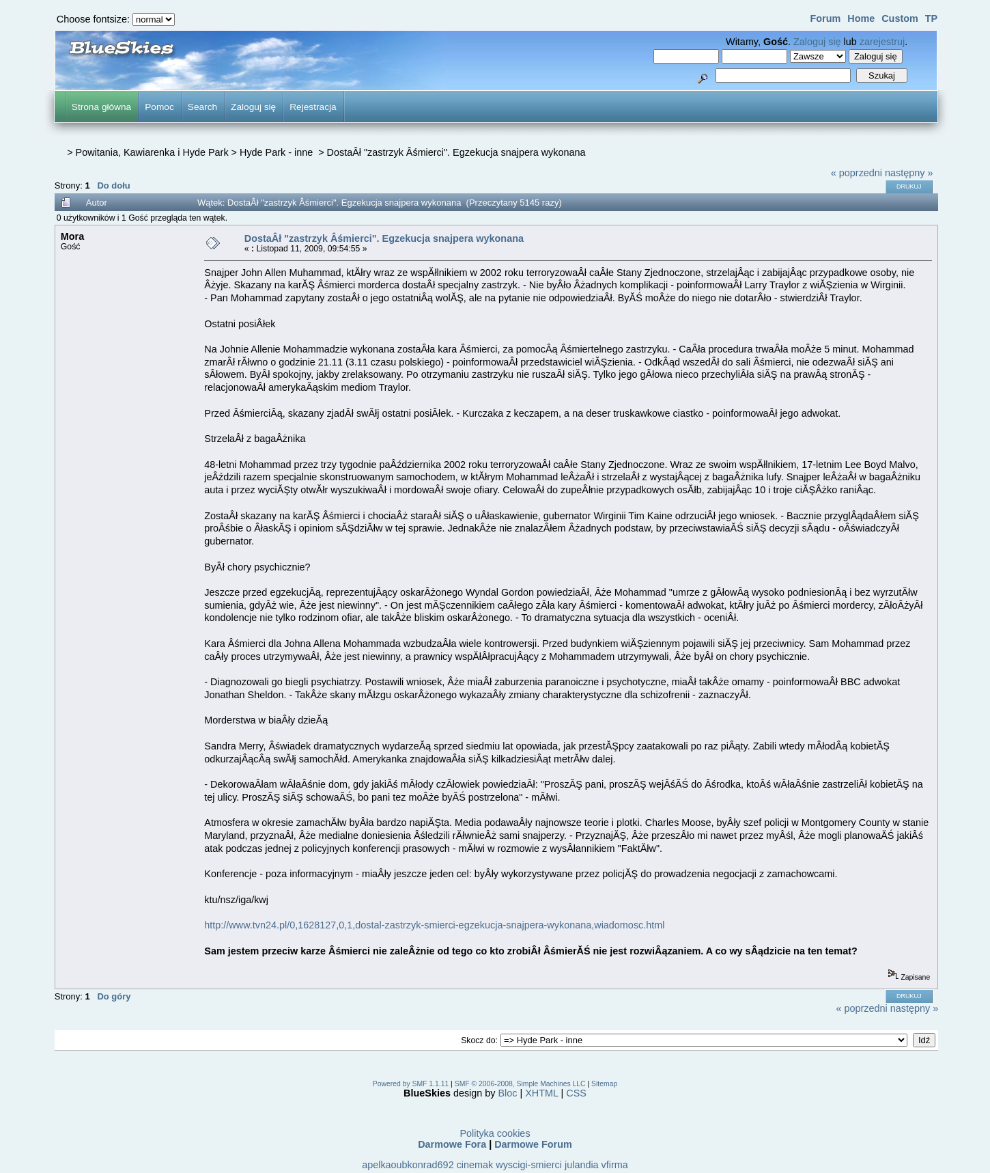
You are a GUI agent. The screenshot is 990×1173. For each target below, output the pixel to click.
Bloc (508, 1093)
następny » (909, 172)
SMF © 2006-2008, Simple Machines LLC (520, 1084)
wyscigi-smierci (529, 1164)
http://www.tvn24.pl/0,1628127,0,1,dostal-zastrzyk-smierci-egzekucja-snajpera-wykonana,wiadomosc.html (434, 925)
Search (202, 107)
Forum (825, 18)
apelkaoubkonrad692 (407, 1164)
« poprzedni (856, 172)
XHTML (541, 1093)
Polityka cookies (494, 1133)
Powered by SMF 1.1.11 (411, 1084)
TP (931, 18)
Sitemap (604, 1084)
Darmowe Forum (533, 1144)
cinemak (475, 1164)
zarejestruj (882, 41)
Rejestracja (312, 107)
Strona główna (101, 107)
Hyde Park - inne (277, 152)
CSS (576, 1093)
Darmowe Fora (452, 1144)
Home (861, 18)
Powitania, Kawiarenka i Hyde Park (152, 152)
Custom (899, 18)
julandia (582, 1164)
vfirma (615, 1164)
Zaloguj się (817, 41)
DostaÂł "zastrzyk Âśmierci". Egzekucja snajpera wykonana (456, 152)
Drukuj (909, 186)
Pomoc (159, 107)
